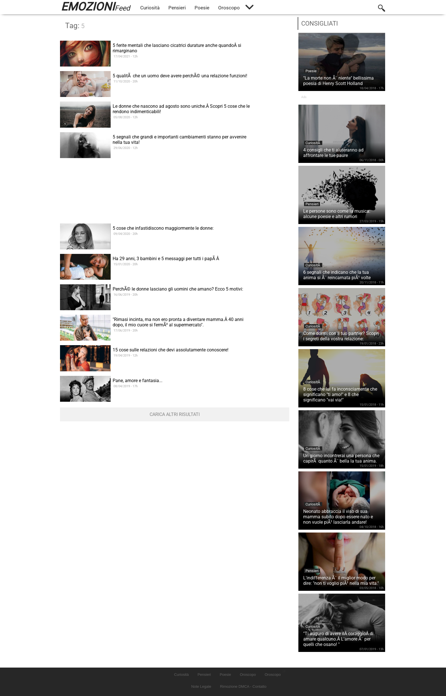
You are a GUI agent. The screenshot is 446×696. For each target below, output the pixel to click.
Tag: (74, 25)
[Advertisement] (174, 201)
